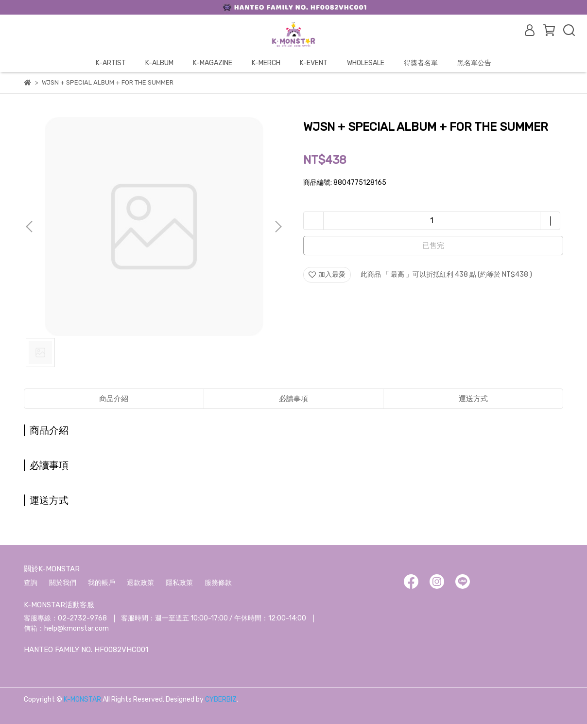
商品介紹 (113, 398)
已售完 (433, 245)
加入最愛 (327, 274)
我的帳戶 (101, 583)
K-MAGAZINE (212, 63)
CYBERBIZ (221, 699)
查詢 (30, 583)
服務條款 (218, 583)
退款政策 (140, 583)
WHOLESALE (365, 63)
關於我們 (62, 583)
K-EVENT (314, 63)
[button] (278, 226)
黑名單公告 (474, 63)
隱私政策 (179, 583)
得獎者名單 (421, 63)
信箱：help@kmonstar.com (66, 628)
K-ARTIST (111, 63)
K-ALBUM (159, 63)
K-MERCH (266, 63)
